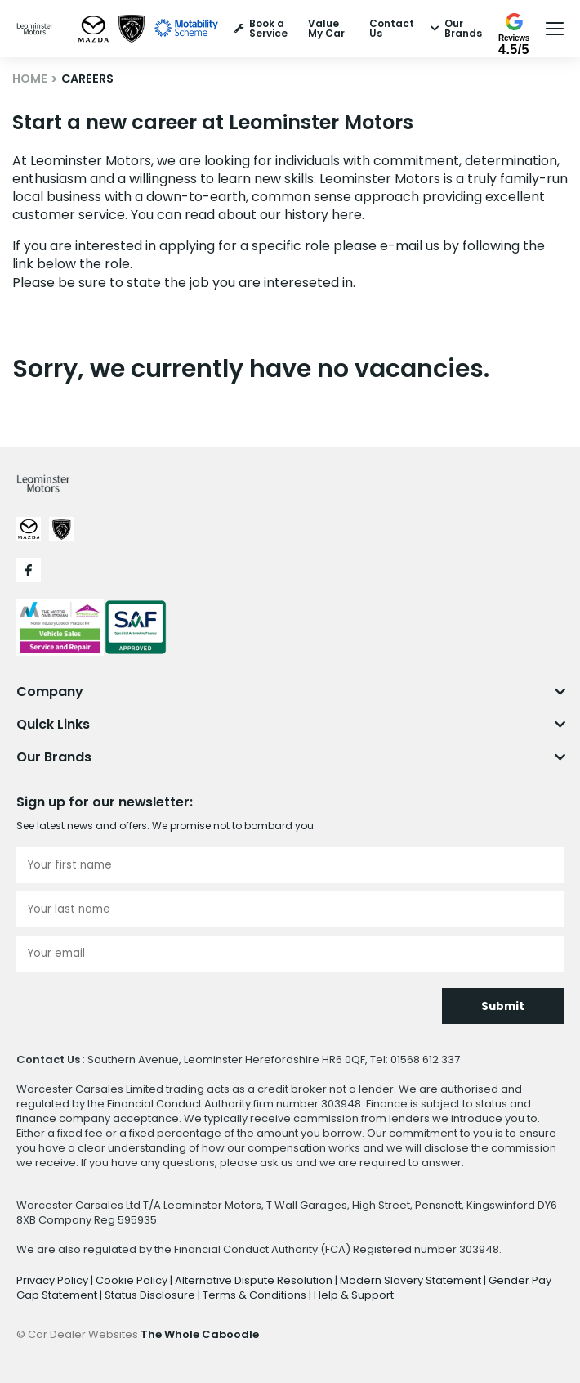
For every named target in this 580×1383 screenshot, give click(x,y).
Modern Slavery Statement (412, 1280)
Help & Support (354, 1295)
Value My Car (326, 28)
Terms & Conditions (256, 1295)
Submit (502, 1006)
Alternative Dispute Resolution (255, 1280)
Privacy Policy (53, 1280)
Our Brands (456, 28)
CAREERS (87, 78)
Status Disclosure (151, 1295)
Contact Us (391, 28)
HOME (29, 78)
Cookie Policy (133, 1280)
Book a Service (261, 28)
